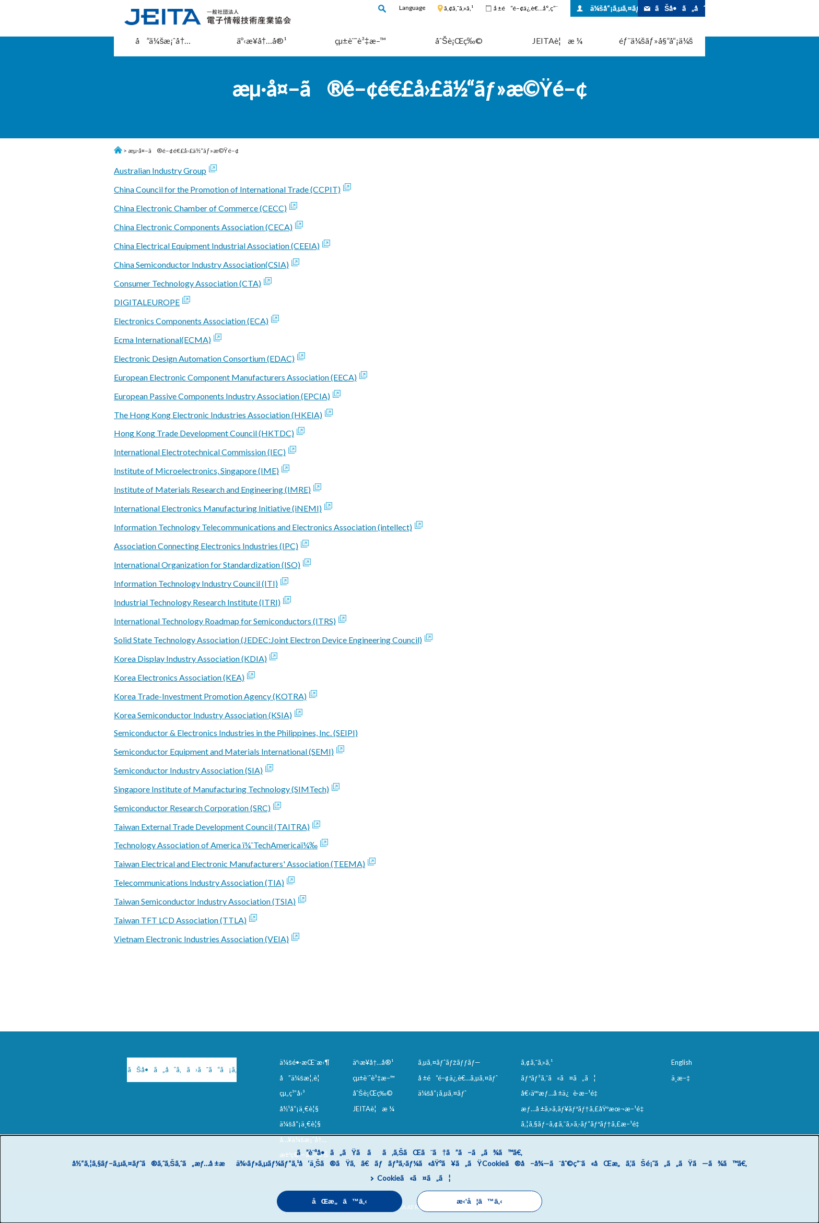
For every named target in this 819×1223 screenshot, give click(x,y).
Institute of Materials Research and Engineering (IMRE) (212, 489)
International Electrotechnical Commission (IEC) (200, 452)
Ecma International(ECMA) (162, 340)
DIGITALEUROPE (147, 302)
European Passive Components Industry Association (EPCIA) (222, 396)
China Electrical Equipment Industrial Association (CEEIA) (217, 246)
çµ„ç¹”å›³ (292, 1093)
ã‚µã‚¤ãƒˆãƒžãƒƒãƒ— (449, 1062)
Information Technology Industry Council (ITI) (196, 583)
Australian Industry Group (160, 170)
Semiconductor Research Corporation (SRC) (192, 808)
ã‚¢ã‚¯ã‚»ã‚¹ (458, 8)
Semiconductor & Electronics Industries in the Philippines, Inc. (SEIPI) (236, 733)
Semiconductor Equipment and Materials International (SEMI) (224, 751)
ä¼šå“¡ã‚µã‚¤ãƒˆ (614, 8)
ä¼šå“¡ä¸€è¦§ (300, 1124)
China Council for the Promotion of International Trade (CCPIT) (227, 189)
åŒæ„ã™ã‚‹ (339, 1201)
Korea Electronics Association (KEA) (179, 677)
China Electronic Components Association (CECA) (203, 227)
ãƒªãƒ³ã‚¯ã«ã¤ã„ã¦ (558, 1078)
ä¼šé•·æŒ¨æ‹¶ (304, 1062)
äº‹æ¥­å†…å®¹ (262, 40)
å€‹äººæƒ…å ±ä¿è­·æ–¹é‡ (561, 1093)
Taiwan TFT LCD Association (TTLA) (180, 920)
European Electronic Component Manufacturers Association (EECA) (235, 377)
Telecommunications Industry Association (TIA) (199, 882)
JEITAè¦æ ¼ (557, 40)
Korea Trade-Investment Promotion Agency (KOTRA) (210, 696)
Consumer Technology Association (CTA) (187, 283)
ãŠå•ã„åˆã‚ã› (680, 8)
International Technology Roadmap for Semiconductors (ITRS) (225, 621)
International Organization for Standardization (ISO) (207, 564)
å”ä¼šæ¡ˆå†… (163, 40)
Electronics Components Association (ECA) (191, 321)
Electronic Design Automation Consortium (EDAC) (204, 358)
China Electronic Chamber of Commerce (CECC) (200, 208)
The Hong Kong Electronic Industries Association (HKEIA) (218, 415)
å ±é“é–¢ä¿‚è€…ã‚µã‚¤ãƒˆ (458, 1078)
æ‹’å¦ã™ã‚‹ (479, 1201)
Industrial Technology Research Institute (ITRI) (197, 602)
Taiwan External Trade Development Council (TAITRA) (212, 827)
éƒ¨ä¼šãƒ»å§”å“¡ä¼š (656, 40)
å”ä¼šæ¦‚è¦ (302, 1078)
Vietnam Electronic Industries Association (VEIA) (201, 939)
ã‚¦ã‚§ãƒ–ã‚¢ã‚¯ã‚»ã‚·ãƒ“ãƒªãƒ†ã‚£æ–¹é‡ (582, 1124)
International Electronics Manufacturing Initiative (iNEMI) (218, 508)
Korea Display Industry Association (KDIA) (190, 658)
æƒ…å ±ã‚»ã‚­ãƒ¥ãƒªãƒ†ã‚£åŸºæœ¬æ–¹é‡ (584, 1109)
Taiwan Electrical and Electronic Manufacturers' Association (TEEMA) (239, 864)
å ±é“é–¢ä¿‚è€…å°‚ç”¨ (526, 8)
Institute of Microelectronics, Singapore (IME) (196, 471)
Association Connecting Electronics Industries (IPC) (206, 546)
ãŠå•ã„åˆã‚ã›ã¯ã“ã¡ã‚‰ (182, 1069)
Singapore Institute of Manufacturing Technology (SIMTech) (221, 789)
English (681, 1062)
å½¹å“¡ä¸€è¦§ (299, 1109)
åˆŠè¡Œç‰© (459, 40)
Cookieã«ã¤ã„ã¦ (414, 1177)
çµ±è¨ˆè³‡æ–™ (360, 40)
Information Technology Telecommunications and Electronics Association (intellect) (263, 527)
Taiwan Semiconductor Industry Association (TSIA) (205, 901)
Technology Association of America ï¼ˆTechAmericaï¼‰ (216, 845)
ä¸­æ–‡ (680, 1078)
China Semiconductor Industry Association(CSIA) (201, 264)
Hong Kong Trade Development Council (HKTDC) (204, 433)
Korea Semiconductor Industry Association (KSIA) (203, 715)
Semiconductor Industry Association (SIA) (188, 770)
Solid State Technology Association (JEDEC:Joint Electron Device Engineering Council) (268, 640)
